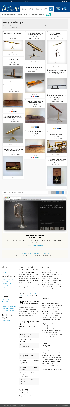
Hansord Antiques (34, 38)
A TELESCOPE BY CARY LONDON (13, 86)
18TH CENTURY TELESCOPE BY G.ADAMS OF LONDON (56, 133)
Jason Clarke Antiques (56, 76)
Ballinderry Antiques (56, 138)
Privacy (4, 289)
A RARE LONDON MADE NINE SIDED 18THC (35, 132)
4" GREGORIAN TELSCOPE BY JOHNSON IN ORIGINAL (35, 33)
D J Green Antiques (13, 64)
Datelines (4, 287)
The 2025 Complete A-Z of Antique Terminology (35, 253)
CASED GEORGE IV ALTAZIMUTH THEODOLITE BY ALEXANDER (57, 160)
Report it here (6, 320)
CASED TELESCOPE (13, 59)
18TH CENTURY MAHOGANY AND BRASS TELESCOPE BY (56, 96)
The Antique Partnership (13, 91)
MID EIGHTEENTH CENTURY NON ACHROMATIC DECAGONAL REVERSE (56, 72)
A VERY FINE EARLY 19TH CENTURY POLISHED (57, 33)
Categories (11, 14)
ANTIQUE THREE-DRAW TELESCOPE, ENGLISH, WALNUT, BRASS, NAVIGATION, (35, 67)
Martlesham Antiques (56, 101)
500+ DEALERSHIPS (38, 14)
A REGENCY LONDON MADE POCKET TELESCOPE (35, 102)
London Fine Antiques (34, 71)
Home (4, 14)
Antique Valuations (24, 14)
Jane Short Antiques (13, 38)
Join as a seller (6, 281)
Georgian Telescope (13, 192)
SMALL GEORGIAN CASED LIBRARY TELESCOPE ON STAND (13, 150)
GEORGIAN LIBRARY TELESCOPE (13, 33)
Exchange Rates (6, 283)
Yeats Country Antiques (57, 38)
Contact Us (5, 291)
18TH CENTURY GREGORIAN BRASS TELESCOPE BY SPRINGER (13, 117)
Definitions (5, 285)
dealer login (65, 1)
